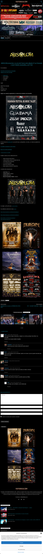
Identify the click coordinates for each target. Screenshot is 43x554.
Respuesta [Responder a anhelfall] (6, 379)
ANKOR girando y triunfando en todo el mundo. (18, 513)
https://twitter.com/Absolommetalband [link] (8, 217)
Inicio (1, 36)
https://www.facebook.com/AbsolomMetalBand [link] (10, 211)
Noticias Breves (9, 36)
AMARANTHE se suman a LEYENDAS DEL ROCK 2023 (10, 306)
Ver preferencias (21, 549)
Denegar (21, 546)
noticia (15, 208)
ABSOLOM (5, 75)
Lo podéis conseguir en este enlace (8, 146)
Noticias (4, 36)
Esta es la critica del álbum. (6, 149)
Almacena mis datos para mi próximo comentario (11, 416)
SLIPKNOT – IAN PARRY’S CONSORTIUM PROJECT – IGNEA (20, 507)
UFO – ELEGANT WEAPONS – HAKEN (34, 306)
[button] (41, 533)
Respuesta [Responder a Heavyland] (9, 348)
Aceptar (21, 542)
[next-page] (22, 327)
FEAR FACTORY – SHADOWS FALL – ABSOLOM (34, 325)
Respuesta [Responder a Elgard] (6, 357)
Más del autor (26, 312)
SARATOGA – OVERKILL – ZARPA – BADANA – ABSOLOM (6, 325)
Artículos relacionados (18, 312)
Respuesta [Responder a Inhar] (9, 386)
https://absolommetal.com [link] (6, 219)
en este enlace (14, 205)
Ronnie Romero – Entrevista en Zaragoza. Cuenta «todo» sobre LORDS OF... (24, 519)
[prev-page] (20, 327)
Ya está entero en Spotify (5, 152)
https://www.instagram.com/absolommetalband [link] (10, 214)
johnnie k (6, 360)
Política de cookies (21, 552)
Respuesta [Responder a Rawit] (6, 341)
